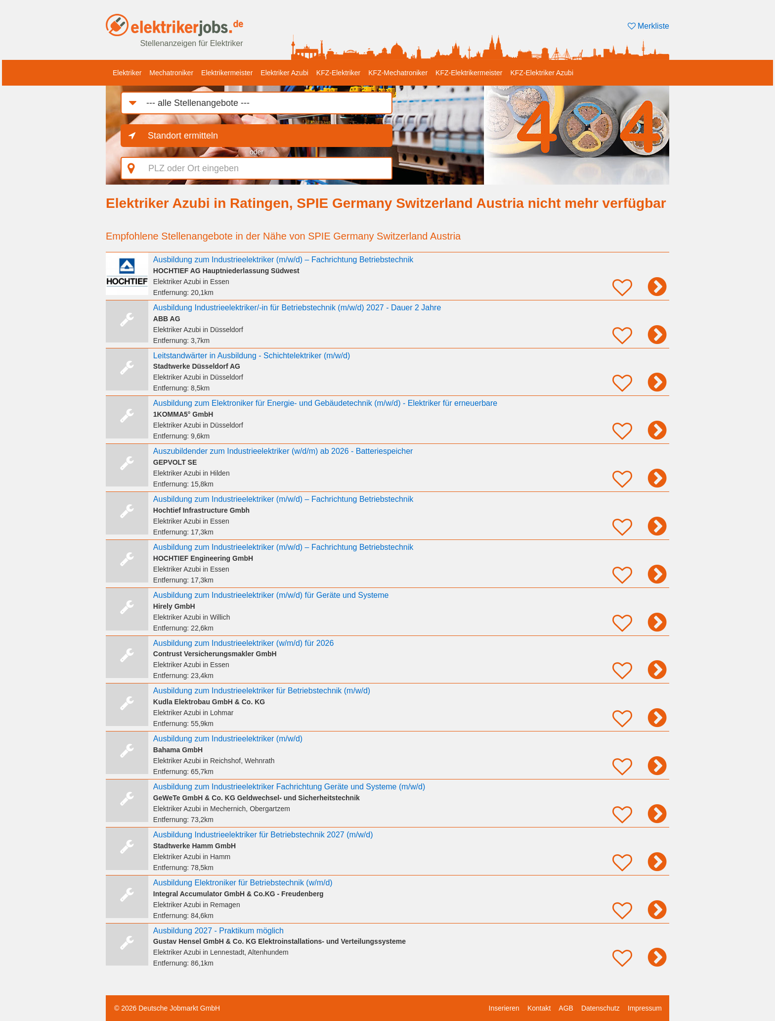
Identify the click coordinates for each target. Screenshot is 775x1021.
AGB (566, 1008)
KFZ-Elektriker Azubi (541, 73)
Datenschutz (600, 1008)
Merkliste (648, 26)
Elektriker (127, 73)
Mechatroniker (171, 73)
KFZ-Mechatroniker (398, 73)
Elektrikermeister (227, 73)
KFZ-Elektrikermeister (468, 73)
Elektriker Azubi (284, 73)
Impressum (645, 1008)
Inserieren (504, 1008)
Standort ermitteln (183, 136)
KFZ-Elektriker (338, 73)
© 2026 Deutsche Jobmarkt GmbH (167, 1008)
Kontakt (539, 1008)
